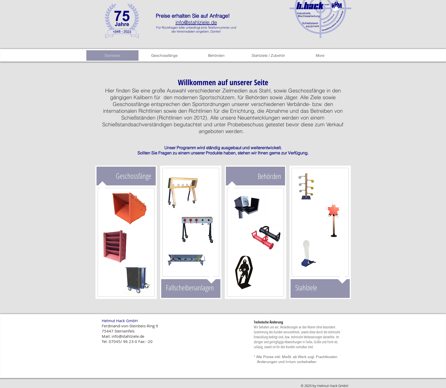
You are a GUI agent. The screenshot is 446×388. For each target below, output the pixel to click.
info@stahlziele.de (196, 22)
